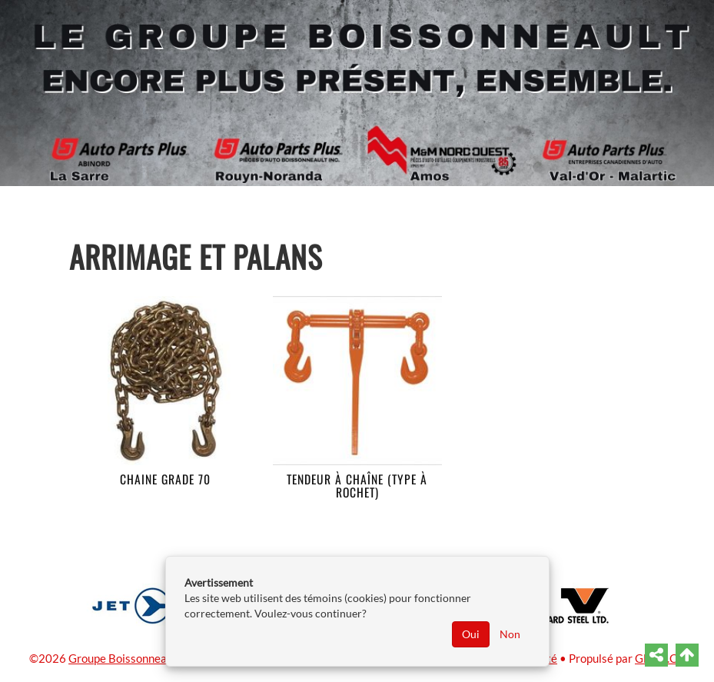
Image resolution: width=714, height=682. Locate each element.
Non (510, 633)
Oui (471, 633)
